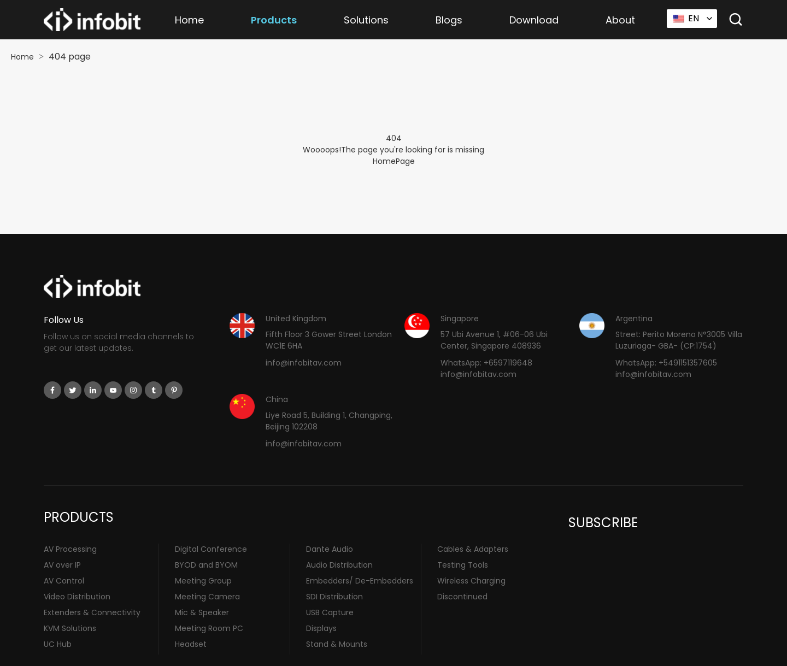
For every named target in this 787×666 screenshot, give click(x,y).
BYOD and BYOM (206, 564)
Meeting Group (203, 580)
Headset (191, 644)
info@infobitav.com (304, 362)
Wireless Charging (471, 580)
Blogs (449, 20)
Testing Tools (462, 564)
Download (534, 20)
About (620, 20)
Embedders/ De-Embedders (359, 580)
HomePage (394, 161)
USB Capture (330, 612)
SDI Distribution (334, 596)
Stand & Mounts (336, 644)
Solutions (366, 20)
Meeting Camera (207, 596)
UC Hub (58, 644)
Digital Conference (211, 549)
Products (274, 20)
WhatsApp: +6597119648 (486, 362)
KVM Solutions (70, 628)
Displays (321, 628)
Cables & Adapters (472, 549)
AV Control (64, 580)
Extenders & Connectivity (92, 612)
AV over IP (62, 564)
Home (189, 20)
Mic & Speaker (202, 612)
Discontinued (462, 596)
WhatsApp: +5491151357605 (666, 362)
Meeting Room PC (209, 628)
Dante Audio (329, 549)
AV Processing (70, 549)
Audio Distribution (339, 564)
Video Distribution (77, 596)
